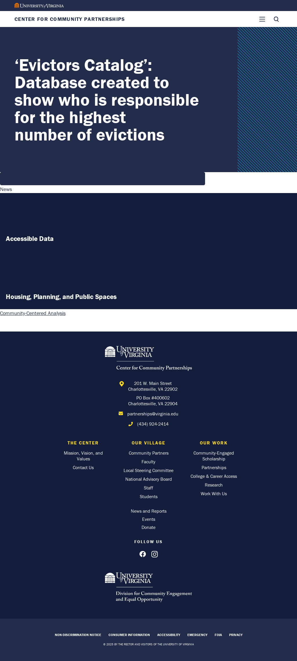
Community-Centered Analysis (33, 313)
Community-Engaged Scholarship (213, 456)
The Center (83, 443)
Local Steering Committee (148, 470)
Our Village (148, 443)
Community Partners (149, 453)
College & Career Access (214, 476)
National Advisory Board (148, 479)
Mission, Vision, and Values (83, 456)
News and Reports (148, 511)
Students (148, 496)
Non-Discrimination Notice (78, 635)
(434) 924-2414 (153, 424)
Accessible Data (29, 238)
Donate (148, 527)
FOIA (218, 635)
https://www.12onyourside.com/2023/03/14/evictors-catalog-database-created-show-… (102, 179)
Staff (148, 488)
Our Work (214, 443)
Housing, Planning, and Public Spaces (61, 296)
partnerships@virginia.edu (152, 414)
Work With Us (214, 493)
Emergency (197, 635)
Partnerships (214, 467)
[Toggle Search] (276, 19)
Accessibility (168, 635)
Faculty (148, 461)
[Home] (148, 359)
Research (214, 485)
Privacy (235, 635)
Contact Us (83, 467)
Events (148, 519)
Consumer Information (129, 635)
